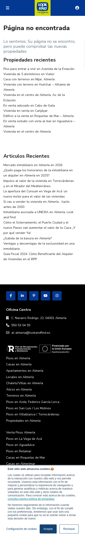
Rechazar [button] (69, 529)
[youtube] (45, 295)
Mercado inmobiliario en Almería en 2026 (32, 165)
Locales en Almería (20, 377)
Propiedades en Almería (23, 421)
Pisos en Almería (18, 358)
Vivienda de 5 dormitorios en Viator (28, 74)
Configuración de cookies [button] (21, 529)
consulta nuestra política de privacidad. (31, 498)
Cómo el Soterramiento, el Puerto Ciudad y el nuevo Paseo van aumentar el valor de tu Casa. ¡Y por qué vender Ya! (39, 227)
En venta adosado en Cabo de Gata (29, 105)
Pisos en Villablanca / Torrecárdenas (32, 414)
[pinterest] (34, 295)
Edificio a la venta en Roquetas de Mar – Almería (38, 116)
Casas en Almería (19, 364)
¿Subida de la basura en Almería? (27, 238)
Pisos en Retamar (18, 451)
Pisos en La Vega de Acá (24, 439)
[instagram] (57, 295)
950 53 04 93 (20, 325)
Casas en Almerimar (20, 464)
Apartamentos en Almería (24, 371)
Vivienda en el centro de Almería (27, 131)
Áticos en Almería (19, 389)
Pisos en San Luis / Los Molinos (28, 408)
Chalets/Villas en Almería (24, 383)
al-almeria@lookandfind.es (30, 333)
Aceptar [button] (48, 529)
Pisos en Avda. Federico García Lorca (32, 402)
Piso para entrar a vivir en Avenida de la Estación (38, 69)
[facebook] (10, 295)
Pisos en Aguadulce (20, 445)
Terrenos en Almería (21, 395)
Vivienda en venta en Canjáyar (25, 111)
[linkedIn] (22, 295)
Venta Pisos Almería (20, 432)
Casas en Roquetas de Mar (25, 457)
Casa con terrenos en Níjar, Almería (29, 79)
